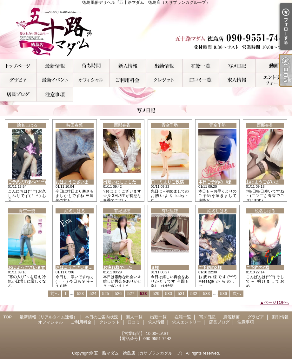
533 (206, 293)
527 (130, 293)
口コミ (200, 80)
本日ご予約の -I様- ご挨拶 (222, 182)
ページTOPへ (276, 302)
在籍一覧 (200, 66)
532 (193, 293)
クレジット (164, 80)
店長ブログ (18, 94)
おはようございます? (75, 182)
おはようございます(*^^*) (79, 267)
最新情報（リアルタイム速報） (54, 66)
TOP (18, 66)
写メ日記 (237, 66)
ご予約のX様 (210, 267)
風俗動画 (274, 66)
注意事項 (54, 94)
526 (118, 293)
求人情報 (237, 80)
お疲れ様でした (117, 267)
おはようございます (26, 267)
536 (223, 293)
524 (93, 293)
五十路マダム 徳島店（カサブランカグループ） (139, 353)
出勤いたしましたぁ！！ (126, 182)
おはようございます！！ (268, 182)
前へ (54, 293)
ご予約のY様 (257, 267)
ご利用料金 (128, 80)
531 (181, 293)
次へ (237, 293)
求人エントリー (274, 80)
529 (156, 293)
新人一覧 (128, 66)
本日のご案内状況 (91, 66)
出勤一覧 (164, 66)
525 (105, 293)
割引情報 (54, 80)
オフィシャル (91, 80)
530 (168, 293)
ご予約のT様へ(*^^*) (27, 182)
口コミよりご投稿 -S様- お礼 (177, 182)
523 (80, 293)
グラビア (18, 80)
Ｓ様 (155, 267)
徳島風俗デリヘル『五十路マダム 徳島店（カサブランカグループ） (146, 32)
